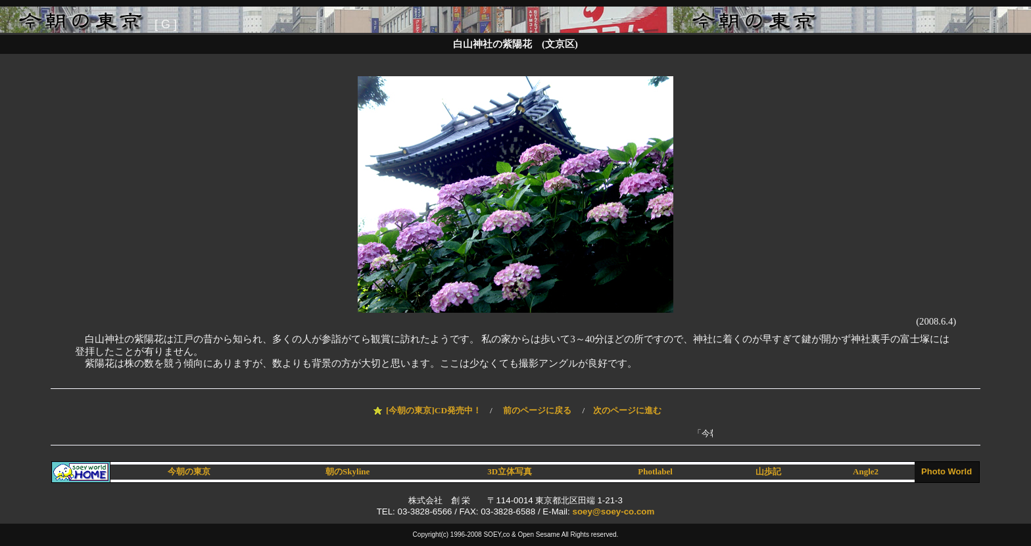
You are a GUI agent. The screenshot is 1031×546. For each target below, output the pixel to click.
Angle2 (865, 471)
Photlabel (655, 471)
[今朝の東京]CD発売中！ (433, 410)
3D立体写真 (509, 471)
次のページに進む (627, 410)
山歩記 (768, 471)
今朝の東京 (189, 471)
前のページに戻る (537, 410)
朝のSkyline (347, 471)
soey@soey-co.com (613, 511)
